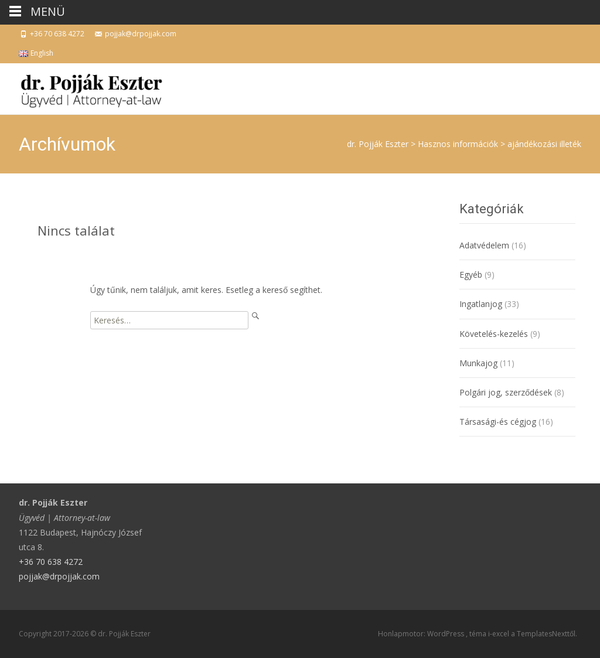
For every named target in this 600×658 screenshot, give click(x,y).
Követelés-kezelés (493, 333)
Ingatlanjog (480, 303)
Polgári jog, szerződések (505, 392)
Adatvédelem (484, 245)
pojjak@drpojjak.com (59, 576)
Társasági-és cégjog (497, 421)
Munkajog (478, 363)
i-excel (499, 634)
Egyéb (470, 274)
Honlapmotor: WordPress (422, 634)
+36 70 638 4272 (51, 561)
